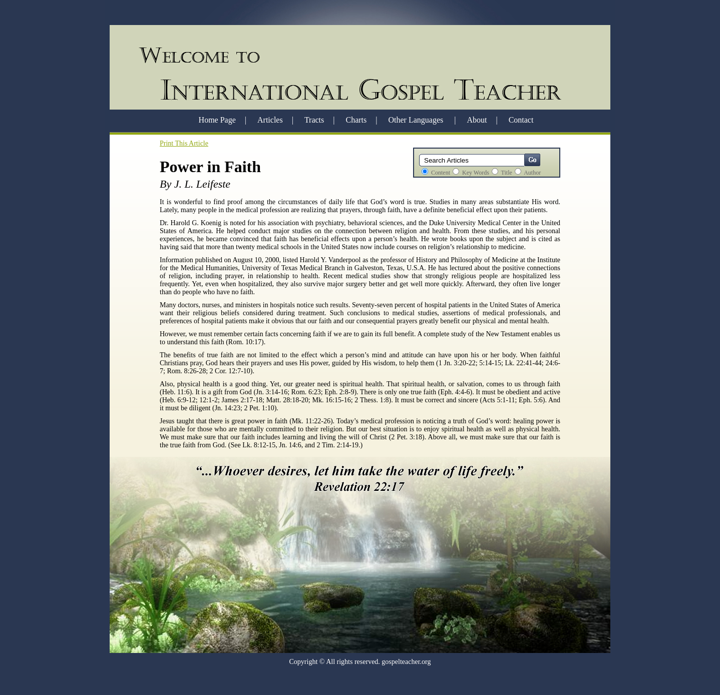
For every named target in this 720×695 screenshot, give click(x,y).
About (477, 120)
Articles (270, 120)
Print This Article (184, 143)
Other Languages (416, 120)
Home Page (217, 120)
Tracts (314, 120)
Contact (521, 120)
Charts (356, 120)
